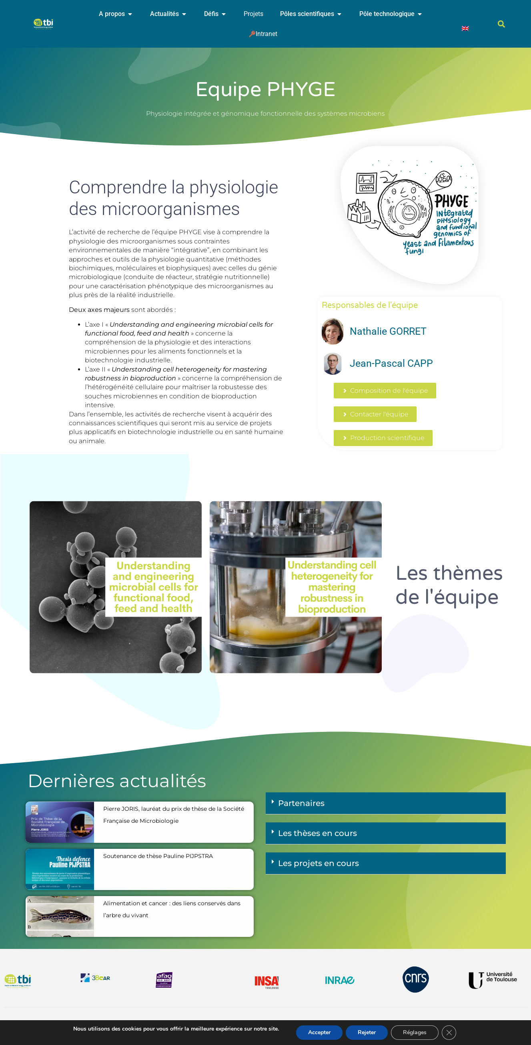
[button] (501, 24)
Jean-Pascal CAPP (391, 363)
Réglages (415, 1032)
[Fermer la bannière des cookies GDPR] (449, 1032)
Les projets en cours (318, 863)
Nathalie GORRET (388, 331)
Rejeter (367, 1032)
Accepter (319, 1032)
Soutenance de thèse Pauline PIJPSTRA (158, 856)
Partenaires (301, 803)
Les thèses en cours (317, 833)
